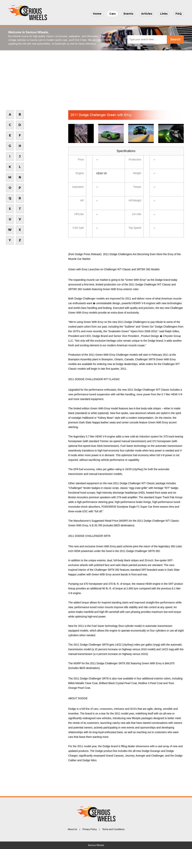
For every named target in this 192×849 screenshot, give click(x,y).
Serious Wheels (96, 845)
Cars (112, 13)
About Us (72, 829)
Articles (146, 13)
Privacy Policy (89, 829)
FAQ (179, 13)
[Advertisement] (96, 78)
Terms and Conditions (113, 829)
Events (128, 13)
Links (164, 13)
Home (97, 13)
